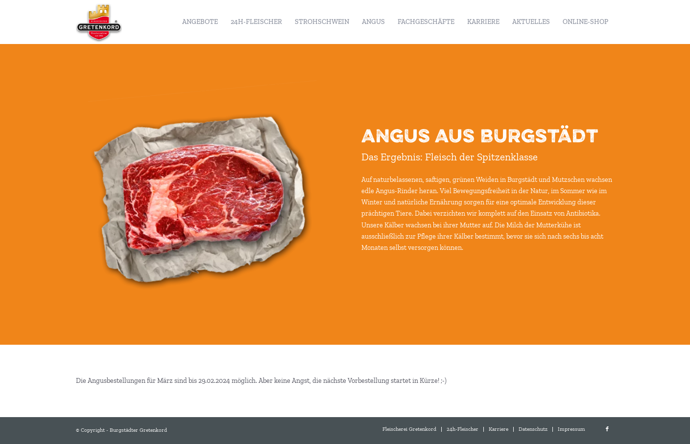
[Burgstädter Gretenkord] (99, 22)
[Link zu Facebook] (607, 429)
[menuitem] (200, 22)
